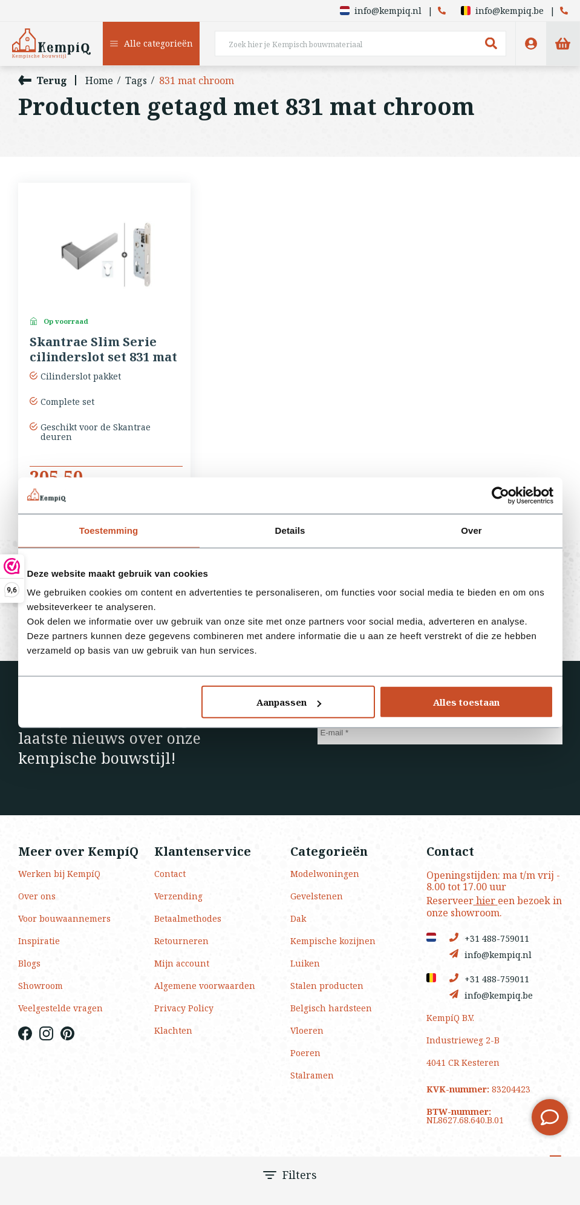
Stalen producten (326, 985)
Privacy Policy (183, 1008)
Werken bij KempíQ (59, 873)
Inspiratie (39, 941)
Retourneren (181, 941)
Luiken (305, 963)
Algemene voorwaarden (204, 985)
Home (99, 80)
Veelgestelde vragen (60, 1008)
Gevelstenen (316, 896)
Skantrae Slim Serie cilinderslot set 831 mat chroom (103, 350)
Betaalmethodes (187, 918)
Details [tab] (290, 530)
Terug (42, 80)
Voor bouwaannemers (64, 918)
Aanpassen (288, 702)
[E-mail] (440, 732)
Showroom (40, 985)
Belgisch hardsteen (331, 1008)
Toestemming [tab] (108, 530)
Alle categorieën (151, 43)
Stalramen (312, 1075)
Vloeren (307, 1030)
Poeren (305, 1053)
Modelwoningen (324, 873)
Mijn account (181, 963)
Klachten (173, 1030)
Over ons (37, 896)
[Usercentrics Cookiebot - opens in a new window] (500, 495)
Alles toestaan (466, 702)
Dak (298, 918)
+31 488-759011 (489, 938)
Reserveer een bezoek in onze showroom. (494, 906)
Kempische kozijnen (333, 941)
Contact (170, 873)
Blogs (29, 963)
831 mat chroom (196, 80)
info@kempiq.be (502, 10)
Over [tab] (471, 530)
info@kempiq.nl (381, 10)
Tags (136, 80)
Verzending (178, 896)
